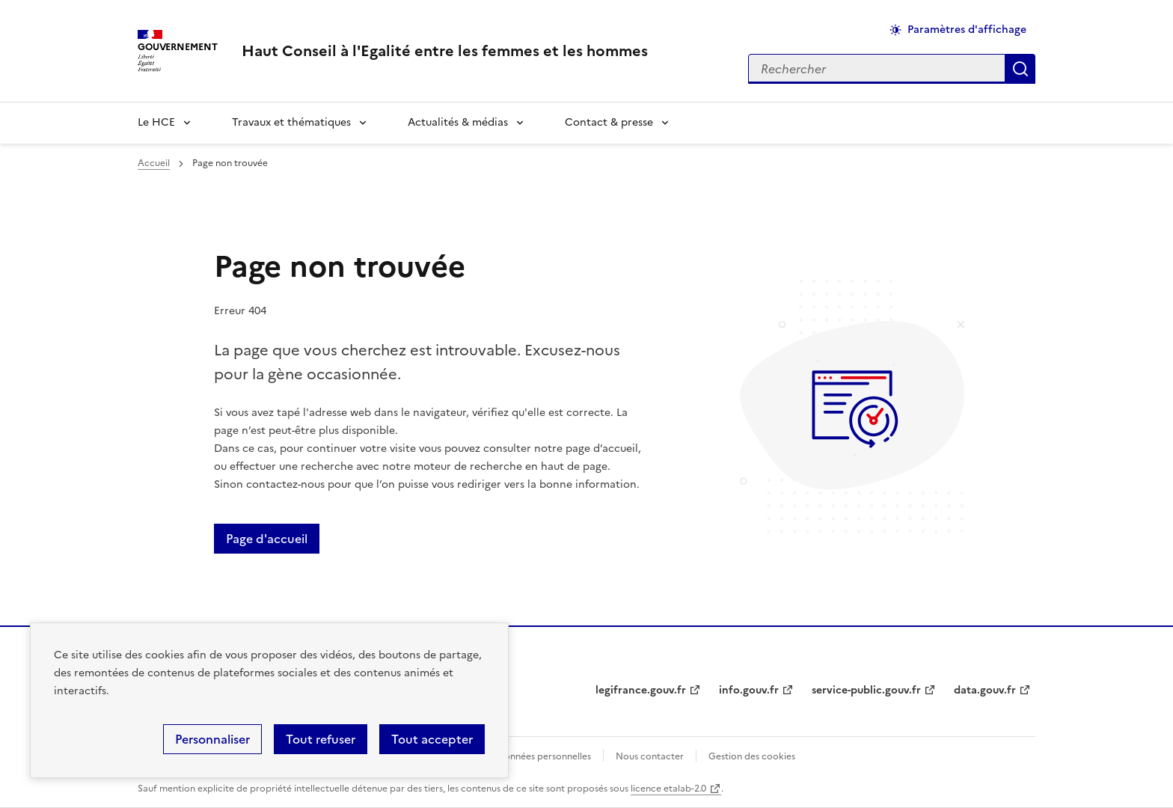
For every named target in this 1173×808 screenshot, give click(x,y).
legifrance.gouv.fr (640, 690)
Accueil (154, 163)
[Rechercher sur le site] (876, 69)
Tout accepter (432, 739)
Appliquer (1020, 69)
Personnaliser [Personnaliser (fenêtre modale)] (212, 739)
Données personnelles (544, 756)
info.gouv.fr (749, 690)
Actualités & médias (458, 122)
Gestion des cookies (751, 756)
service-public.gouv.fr (866, 690)
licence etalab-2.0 (668, 788)
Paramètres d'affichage (966, 29)
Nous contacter (650, 756)
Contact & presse (609, 122)
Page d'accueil (266, 539)
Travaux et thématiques (291, 122)
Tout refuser (320, 739)
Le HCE (156, 122)
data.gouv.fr (985, 690)
